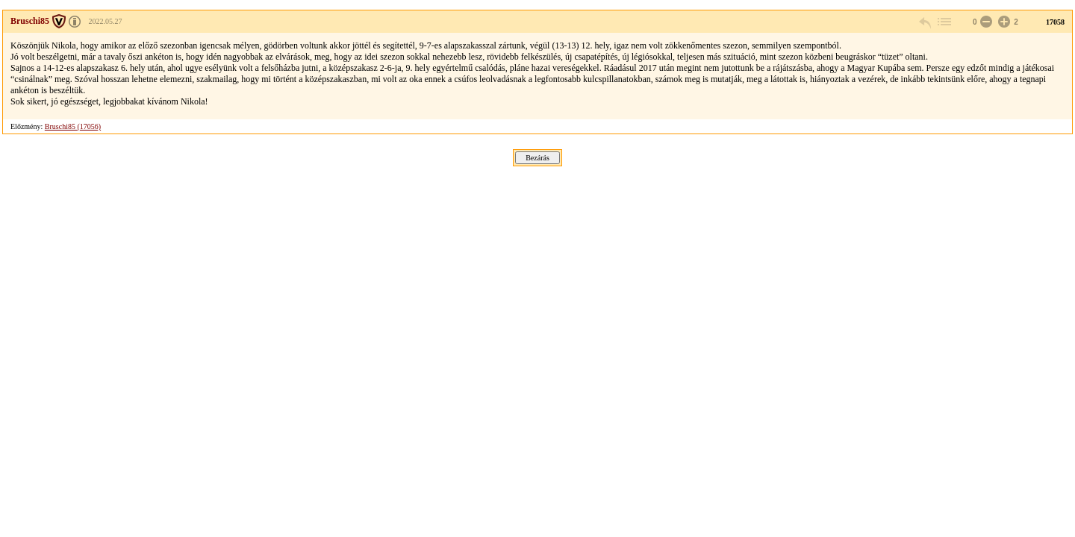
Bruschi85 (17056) (73, 126)
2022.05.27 (105, 21)
